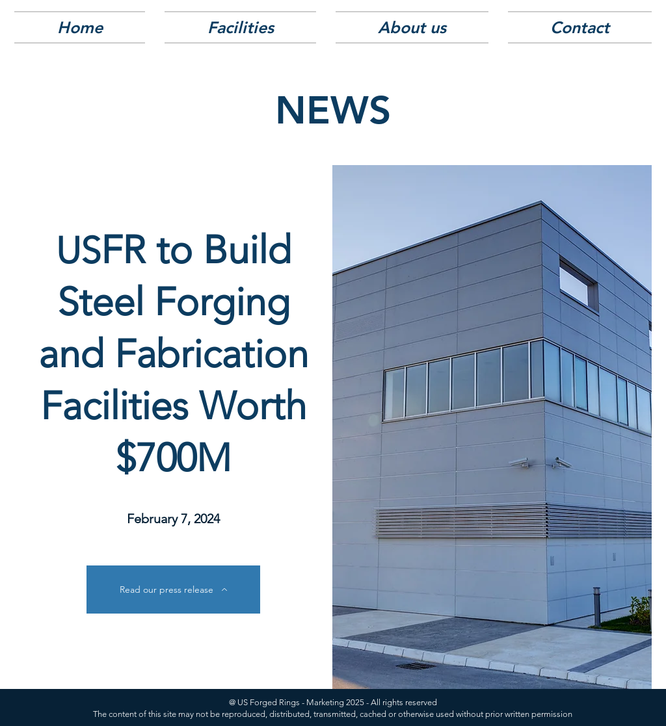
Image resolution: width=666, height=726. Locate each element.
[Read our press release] (173, 589)
